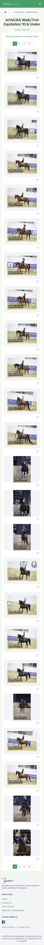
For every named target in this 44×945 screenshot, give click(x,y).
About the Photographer (13, 910)
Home (4, 899)
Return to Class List (22, 30)
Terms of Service (8, 927)
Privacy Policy (24, 927)
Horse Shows (8, 906)
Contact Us (7, 903)
